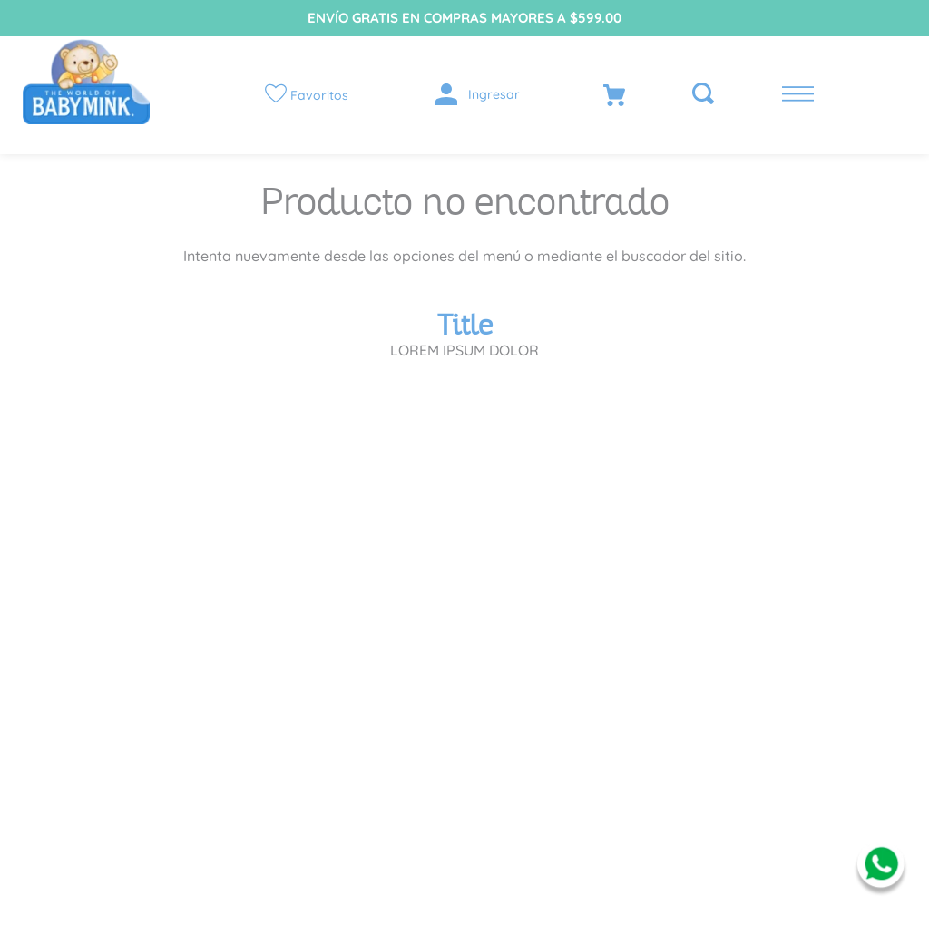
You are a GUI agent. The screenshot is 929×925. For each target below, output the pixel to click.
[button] (698, 95)
